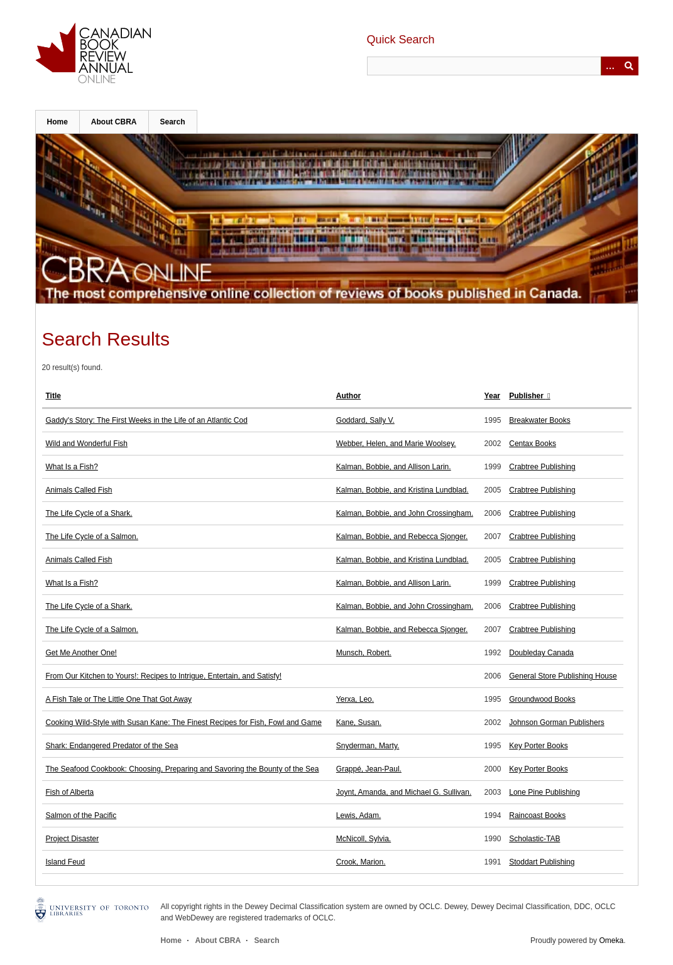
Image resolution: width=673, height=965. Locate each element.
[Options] (610, 66)
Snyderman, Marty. (367, 745)
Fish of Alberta (70, 792)
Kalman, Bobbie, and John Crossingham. (404, 513)
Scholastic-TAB (534, 838)
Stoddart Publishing (541, 862)
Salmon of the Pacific (81, 815)
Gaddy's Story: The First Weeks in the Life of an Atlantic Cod (147, 420)
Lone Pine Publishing (544, 792)
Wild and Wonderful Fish (87, 443)
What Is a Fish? (72, 466)
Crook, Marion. (361, 862)
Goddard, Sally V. (365, 420)
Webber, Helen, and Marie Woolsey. (396, 443)
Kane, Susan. (358, 722)
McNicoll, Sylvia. (363, 838)
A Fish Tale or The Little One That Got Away (119, 699)
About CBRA (114, 121)
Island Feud (65, 862)
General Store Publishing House (562, 676)
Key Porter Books (538, 745)
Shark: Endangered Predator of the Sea (112, 745)
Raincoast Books (537, 815)
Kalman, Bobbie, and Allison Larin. (393, 466)
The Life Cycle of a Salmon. (92, 536)
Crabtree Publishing (542, 466)
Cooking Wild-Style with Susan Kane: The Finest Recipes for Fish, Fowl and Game (184, 722)
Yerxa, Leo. (355, 699)
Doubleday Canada (541, 652)
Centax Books (532, 443)
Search (172, 121)
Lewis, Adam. (358, 815)
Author (348, 395)
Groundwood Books (542, 699)
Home (57, 121)
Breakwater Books (539, 420)
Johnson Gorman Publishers (556, 722)
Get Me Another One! (81, 652)
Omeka (611, 940)
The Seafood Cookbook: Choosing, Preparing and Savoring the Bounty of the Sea (182, 769)
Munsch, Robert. (363, 652)
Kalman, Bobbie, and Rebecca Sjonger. (402, 536)
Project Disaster (72, 838)
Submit (629, 66)
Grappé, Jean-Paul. (369, 769)
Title (53, 395)
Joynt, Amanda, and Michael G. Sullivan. (403, 792)
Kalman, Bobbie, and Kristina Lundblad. (402, 490)
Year (492, 395)
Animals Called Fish (79, 490)
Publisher (527, 395)
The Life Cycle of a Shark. (89, 513)
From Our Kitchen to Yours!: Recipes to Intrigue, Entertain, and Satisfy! (164, 676)
